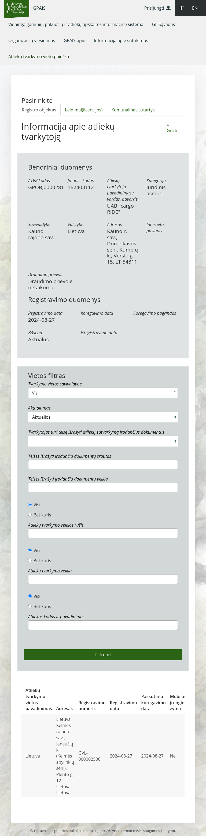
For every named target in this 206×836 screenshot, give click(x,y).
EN (195, 8)
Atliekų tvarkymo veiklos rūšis (55, 525)
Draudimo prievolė (46, 275)
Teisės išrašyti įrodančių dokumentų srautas (69, 456)
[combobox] (103, 393)
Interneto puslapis (155, 228)
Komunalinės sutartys (132, 110)
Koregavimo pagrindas (154, 313)
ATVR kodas (39, 180)
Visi (34, 505)
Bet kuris (39, 515)
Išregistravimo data (99, 333)
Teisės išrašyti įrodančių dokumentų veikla (68, 479)
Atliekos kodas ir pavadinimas (56, 617)
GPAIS (39, 8)
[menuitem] (76, 24)
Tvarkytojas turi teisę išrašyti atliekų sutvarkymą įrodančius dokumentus (96, 432)
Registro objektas (39, 110)
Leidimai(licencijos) (83, 110)
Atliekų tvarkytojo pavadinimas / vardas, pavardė (122, 190)
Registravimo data (45, 313)
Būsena (35, 333)
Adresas (114, 224)
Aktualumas (39, 408)
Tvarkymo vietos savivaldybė (55, 384)
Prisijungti (157, 8)
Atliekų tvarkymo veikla (50, 571)
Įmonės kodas (81, 180)
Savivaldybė (39, 224)
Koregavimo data (97, 313)
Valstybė (75, 224)
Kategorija (156, 180)
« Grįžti (172, 127)
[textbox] (31, 464)
